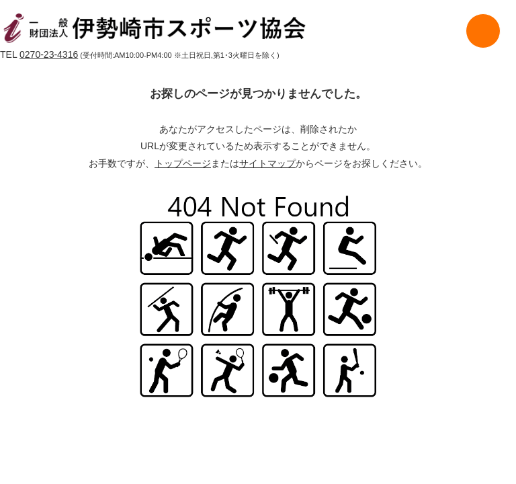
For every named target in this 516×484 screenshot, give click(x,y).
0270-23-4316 (48, 54)
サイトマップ (267, 163)
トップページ (183, 163)
